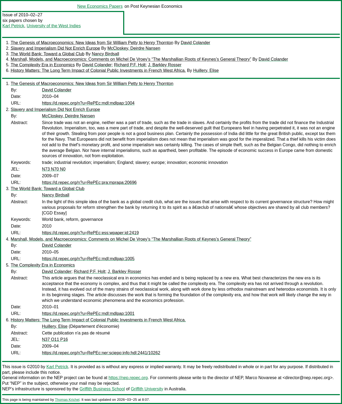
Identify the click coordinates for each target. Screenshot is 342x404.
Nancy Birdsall (105, 54)
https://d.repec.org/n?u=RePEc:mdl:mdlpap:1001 (88, 313)
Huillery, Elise (206, 70)
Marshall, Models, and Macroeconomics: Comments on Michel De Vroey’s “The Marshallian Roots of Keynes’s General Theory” (131, 59)
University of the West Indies (54, 26)
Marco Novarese (261, 377)
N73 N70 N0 (53, 169)
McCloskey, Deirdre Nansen (133, 48)
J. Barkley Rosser (164, 65)
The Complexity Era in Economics (43, 65)
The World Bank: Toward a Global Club (47, 54)
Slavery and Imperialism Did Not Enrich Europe (55, 48)
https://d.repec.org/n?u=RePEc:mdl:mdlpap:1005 (88, 258)
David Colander (195, 42)
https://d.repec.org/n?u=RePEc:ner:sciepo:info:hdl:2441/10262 (101, 353)
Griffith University (147, 389)
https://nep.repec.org (128, 377)
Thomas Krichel (67, 400)
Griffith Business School (102, 389)
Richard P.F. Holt (130, 65)
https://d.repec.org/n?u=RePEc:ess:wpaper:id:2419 (90, 232)
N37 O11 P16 (55, 339)
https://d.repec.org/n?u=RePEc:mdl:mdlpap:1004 (88, 103)
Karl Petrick (13, 26)
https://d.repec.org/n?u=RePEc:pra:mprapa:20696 (89, 182)
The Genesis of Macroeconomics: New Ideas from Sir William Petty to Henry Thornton (92, 42)
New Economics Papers (100, 6)
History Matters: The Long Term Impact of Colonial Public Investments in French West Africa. (98, 70)
